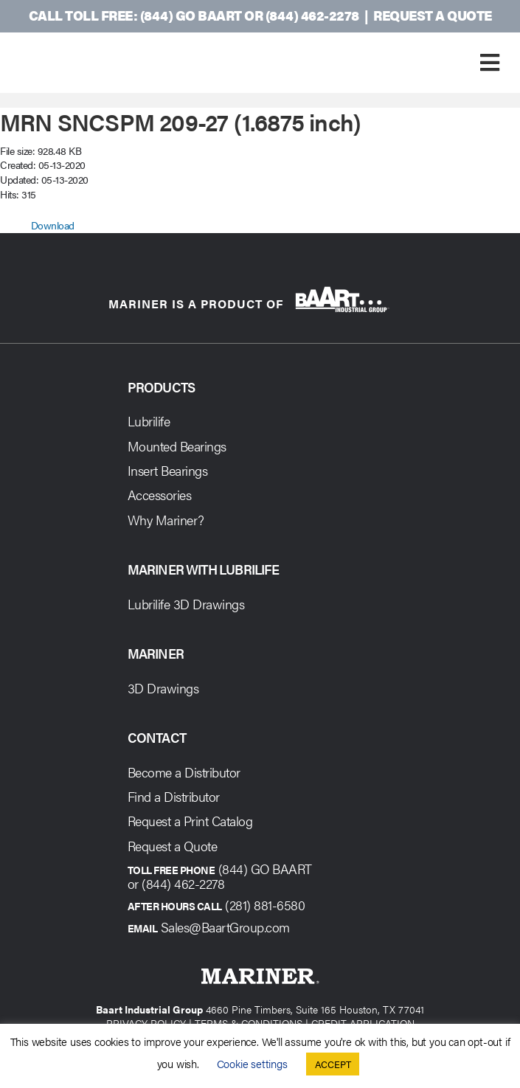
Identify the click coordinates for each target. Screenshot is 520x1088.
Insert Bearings (168, 470)
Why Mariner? (166, 519)
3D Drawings (163, 688)
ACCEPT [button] (333, 1064)
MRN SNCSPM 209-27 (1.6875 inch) (180, 121)
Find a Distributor (174, 796)
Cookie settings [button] (252, 1063)
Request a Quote (432, 15)
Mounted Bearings (177, 446)
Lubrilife (149, 421)
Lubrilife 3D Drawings (186, 604)
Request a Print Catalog (190, 820)
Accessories (160, 494)
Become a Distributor (184, 772)
